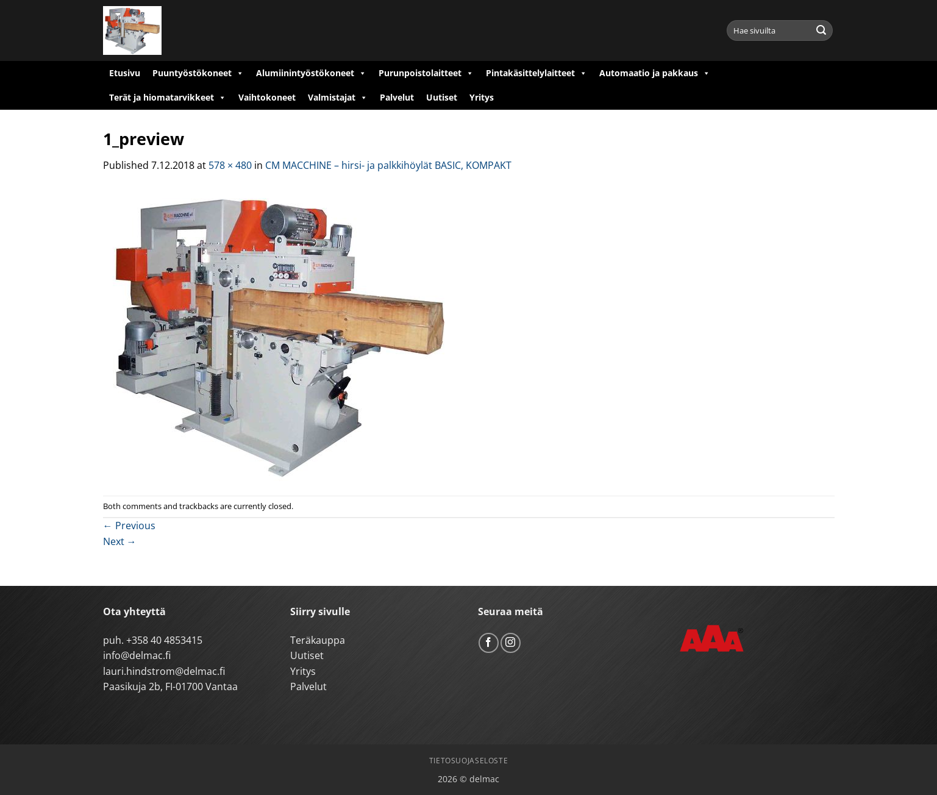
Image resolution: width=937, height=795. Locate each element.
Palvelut (397, 97)
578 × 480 (230, 165)
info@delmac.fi (137, 655)
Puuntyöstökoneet (198, 73)
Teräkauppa (317, 640)
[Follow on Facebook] (489, 643)
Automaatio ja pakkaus (654, 73)
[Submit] (821, 30)
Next (120, 541)
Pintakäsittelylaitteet (536, 73)
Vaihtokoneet (267, 97)
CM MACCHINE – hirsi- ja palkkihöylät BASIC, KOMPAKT (388, 165)
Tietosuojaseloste (468, 760)
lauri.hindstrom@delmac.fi (164, 671)
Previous (129, 525)
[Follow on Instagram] (511, 643)
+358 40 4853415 (164, 640)
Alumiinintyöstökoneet (311, 73)
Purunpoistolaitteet (426, 73)
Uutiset (441, 97)
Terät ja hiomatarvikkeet (167, 97)
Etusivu (124, 73)
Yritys (481, 97)
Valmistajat (338, 97)
